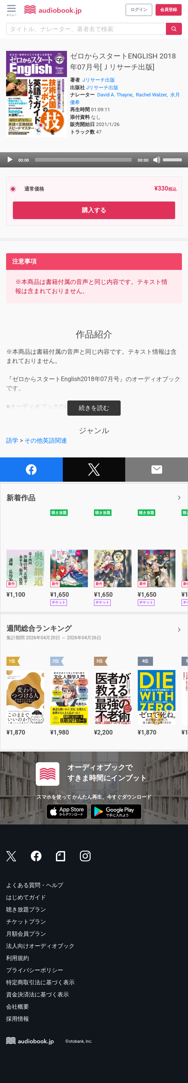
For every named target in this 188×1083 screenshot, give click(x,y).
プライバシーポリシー (34, 970)
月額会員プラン (26, 933)
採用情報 (17, 1018)
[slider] (83, 160)
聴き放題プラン (26, 909)
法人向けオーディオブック (40, 946)
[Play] (10, 160)
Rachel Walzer (151, 95)
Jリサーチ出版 (99, 80)
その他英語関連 (45, 440)
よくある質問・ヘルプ (34, 885)
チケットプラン (26, 921)
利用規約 (17, 958)
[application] (94, 159)
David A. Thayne (115, 95)
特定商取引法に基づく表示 (40, 982)
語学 (12, 440)
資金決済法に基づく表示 (37, 994)
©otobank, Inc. (78, 1041)
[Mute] (157, 160)
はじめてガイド (26, 897)
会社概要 (17, 1006)
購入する (94, 210)
